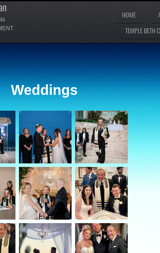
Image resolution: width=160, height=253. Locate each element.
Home (129, 14)
